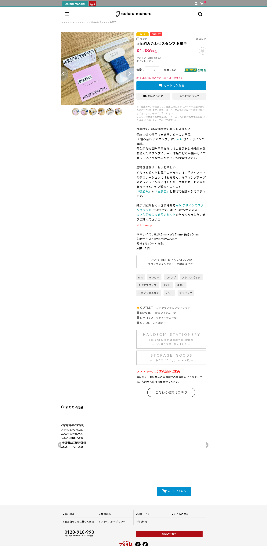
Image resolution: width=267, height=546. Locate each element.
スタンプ (79, 22)
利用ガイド (143, 498)
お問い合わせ (169, 518)
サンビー (145, 39)
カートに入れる (174, 85)
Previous (60, 74)
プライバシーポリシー (113, 506)
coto (63, 22)
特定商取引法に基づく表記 (79, 506)
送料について (153, 96)
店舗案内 (106, 498)
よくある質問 (181, 498)
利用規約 (142, 506)
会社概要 (70, 498)
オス (70, 22)
